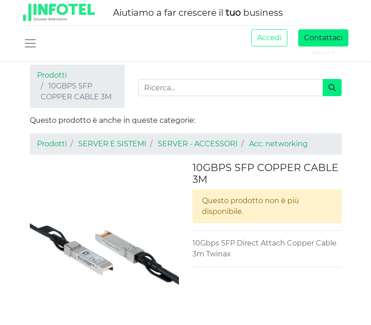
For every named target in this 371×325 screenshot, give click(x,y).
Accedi (269, 37)
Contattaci (323, 37)
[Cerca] (332, 87)
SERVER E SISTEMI (112, 143)
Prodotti (52, 75)
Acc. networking (278, 143)
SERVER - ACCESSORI (198, 143)
